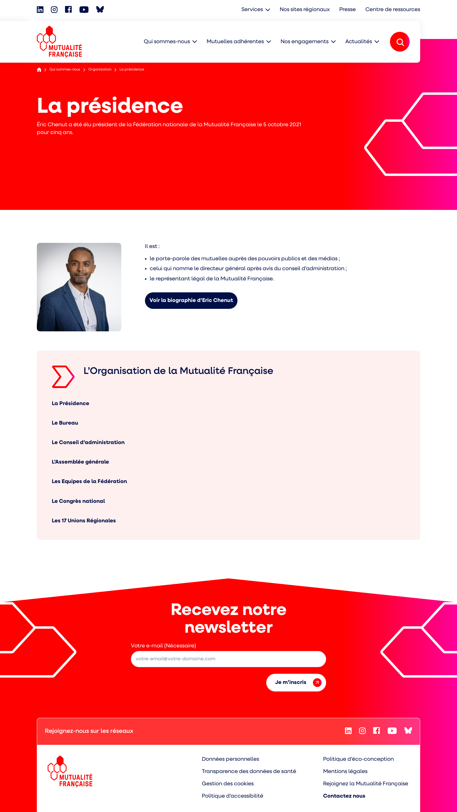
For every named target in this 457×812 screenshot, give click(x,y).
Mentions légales (345, 772)
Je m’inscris (298, 682)
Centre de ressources (392, 10)
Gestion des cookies (228, 784)
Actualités (358, 42)
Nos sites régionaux (305, 10)
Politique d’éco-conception (358, 759)
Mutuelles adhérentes (235, 42)
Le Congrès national (78, 501)
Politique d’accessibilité (232, 796)
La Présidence (70, 404)
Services (252, 10)
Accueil (39, 69)
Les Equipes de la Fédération (89, 482)
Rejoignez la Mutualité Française (365, 784)
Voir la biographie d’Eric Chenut (191, 300)
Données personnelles (230, 759)
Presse (347, 10)
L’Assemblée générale (80, 462)
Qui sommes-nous (167, 42)
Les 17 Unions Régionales (84, 521)
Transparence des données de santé (249, 772)
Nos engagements (305, 42)
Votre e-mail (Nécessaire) (163, 646)
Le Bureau (65, 423)
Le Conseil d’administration (88, 443)
